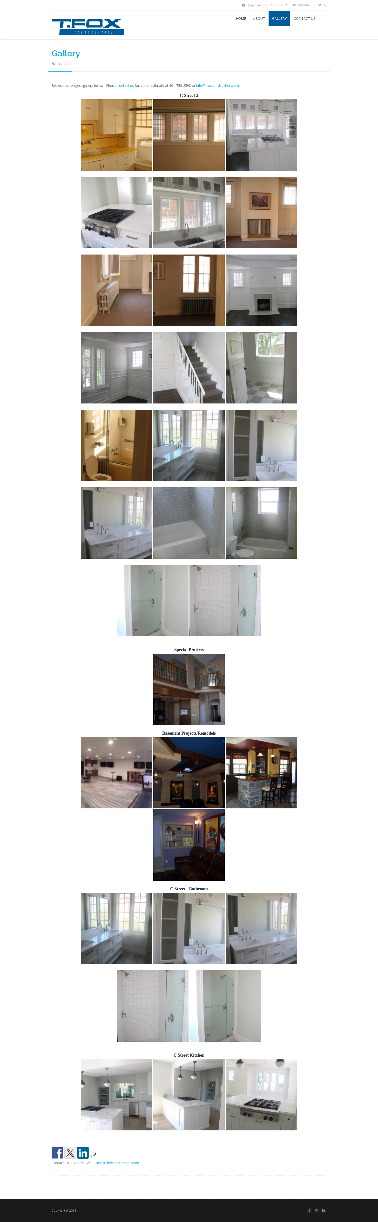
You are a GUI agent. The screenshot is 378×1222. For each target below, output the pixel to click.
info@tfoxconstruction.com (217, 85)
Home (241, 18)
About (259, 18)
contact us (125, 85)
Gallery (279, 18)
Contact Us (304, 18)
